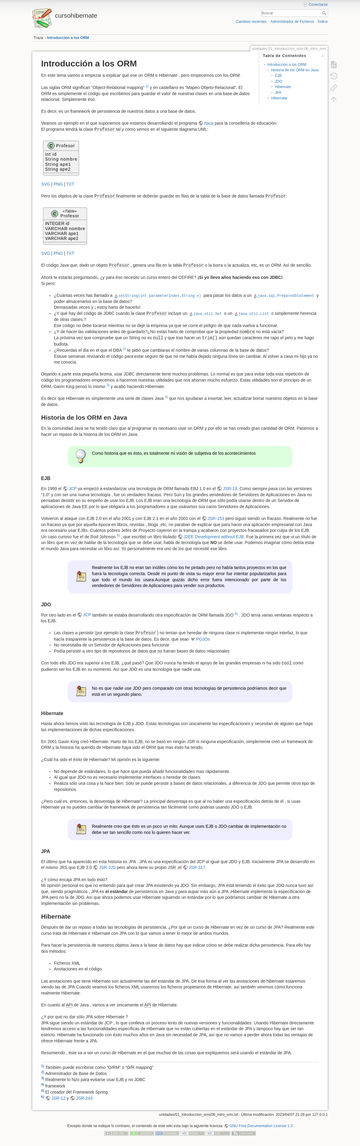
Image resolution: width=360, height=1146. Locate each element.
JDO (278, 81)
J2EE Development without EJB (214, 536)
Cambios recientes (251, 22)
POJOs (203, 639)
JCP (72, 488)
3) (108, 385)
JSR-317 (197, 867)
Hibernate (283, 87)
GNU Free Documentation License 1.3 (261, 1126)
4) (166, 397)
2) (124, 349)
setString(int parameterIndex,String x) (159, 295)
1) (147, 86)
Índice (323, 22)
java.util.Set (207, 313)
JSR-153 (216, 518)
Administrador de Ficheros (292, 22)
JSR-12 (58, 1098)
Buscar (325, 13)
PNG (58, 184)
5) (118, 535)
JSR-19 (230, 488)
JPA (278, 93)
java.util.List (253, 313)
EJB (278, 75)
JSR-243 (84, 1098)
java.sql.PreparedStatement (286, 295)
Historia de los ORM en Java (295, 70)
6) (236, 613)
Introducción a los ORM (68, 38)
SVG (45, 184)
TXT (70, 184)
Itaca (209, 123)
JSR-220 (107, 867)
